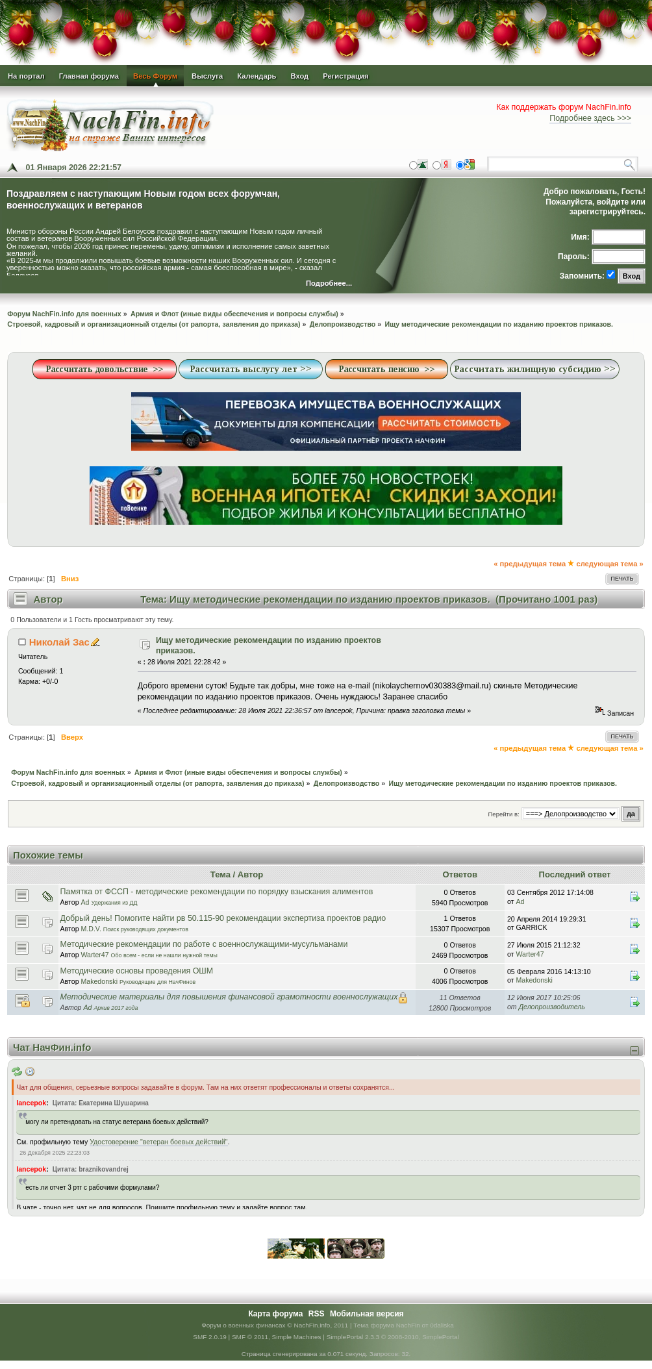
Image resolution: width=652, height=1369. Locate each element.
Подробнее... (329, 283)
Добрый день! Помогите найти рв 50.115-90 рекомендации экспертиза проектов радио (223, 918)
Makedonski (99, 981)
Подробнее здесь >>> (590, 118)
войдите (613, 202)
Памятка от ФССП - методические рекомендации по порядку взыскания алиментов (216, 891)
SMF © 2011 (250, 1336)
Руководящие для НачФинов (157, 982)
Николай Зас (59, 641)
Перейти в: (504, 814)
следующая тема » (609, 564)
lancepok (31, 1103)
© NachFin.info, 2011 (317, 1325)
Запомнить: (582, 276)
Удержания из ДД (114, 902)
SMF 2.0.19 (210, 1336)
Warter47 (94, 955)
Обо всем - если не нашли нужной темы (164, 955)
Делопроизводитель (552, 1007)
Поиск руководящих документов (145, 929)
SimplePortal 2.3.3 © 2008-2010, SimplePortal (393, 1336)
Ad (85, 902)
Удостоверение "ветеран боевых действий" (158, 1142)
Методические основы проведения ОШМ (137, 970)
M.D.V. (91, 929)
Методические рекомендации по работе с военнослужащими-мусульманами (204, 944)
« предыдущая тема (530, 564)
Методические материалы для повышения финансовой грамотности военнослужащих (229, 996)
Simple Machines (296, 1336)
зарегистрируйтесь (607, 211)
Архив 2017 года (116, 1008)
